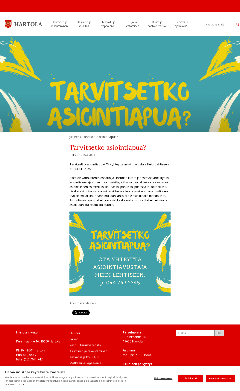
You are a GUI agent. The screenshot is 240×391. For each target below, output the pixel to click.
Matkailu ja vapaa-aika (108, 24)
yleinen (74, 137)
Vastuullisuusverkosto (85, 345)
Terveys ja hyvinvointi (182, 24)
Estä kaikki (191, 378)
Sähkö (73, 339)
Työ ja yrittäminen (133, 24)
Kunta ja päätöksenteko (157, 24)
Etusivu (74, 333)
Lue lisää (23, 384)
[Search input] (220, 24)
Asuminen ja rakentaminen (60, 24)
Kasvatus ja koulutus (84, 24)
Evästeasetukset (163, 378)
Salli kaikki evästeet (220, 378)
